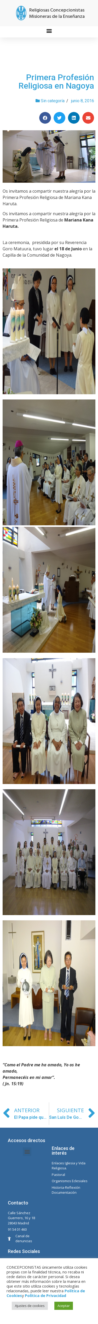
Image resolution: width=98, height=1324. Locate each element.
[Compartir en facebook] (45, 118)
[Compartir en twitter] (59, 118)
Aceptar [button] (63, 1305)
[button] (49, 30)
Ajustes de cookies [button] (30, 1305)
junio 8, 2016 (82, 100)
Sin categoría (53, 100)
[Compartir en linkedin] (74, 118)
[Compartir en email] (88, 118)
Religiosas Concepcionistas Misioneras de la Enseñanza (57, 13)
